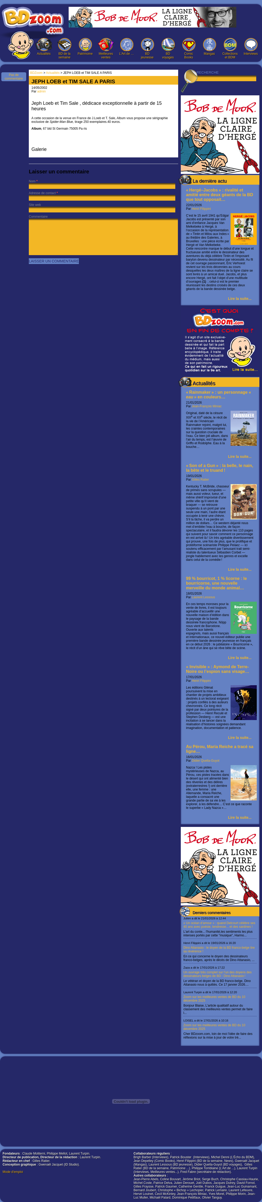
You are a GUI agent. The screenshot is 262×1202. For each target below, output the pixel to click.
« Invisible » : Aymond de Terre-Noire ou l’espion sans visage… (217, 669)
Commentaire (38, 216)
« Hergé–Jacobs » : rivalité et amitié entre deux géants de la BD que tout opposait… (219, 195)
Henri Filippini (201, 209)
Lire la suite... (240, 299)
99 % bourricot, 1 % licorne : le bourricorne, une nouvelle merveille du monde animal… (216, 583)
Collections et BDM (230, 48)
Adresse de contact (42, 193)
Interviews (250, 47)
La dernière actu (210, 181)
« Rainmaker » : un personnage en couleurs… (219, 394)
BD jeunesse (147, 48)
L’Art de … (126, 47)
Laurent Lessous (203, 597)
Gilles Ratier (200, 479)
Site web (35, 205)
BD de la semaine (64, 48)
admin (41, 91)
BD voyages (168, 48)
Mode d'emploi (13, 1172)
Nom (32, 181)
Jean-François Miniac (207, 406)
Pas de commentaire (14, 76)
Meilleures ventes (105, 48)
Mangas (209, 47)
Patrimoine (85, 47)
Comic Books (188, 48)
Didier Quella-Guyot (205, 760)
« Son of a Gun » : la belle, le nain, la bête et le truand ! (219, 468)
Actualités (43, 47)
